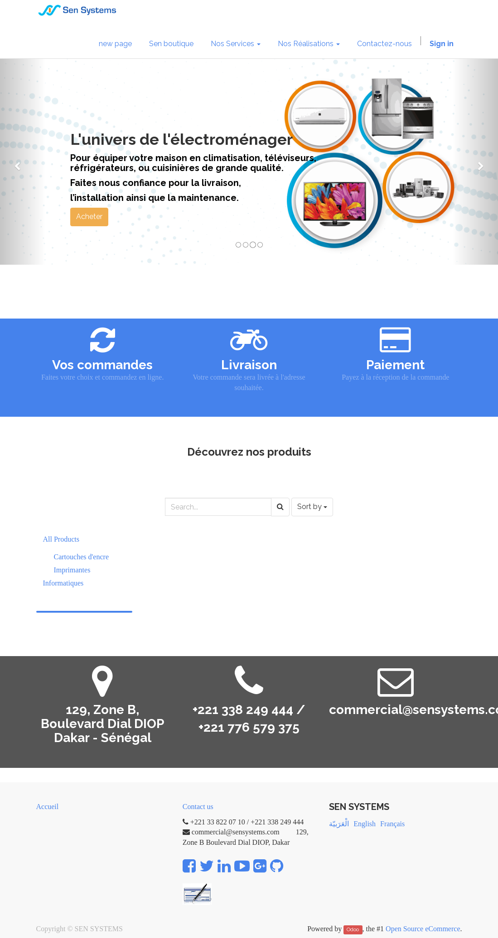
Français (392, 824)
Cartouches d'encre (81, 557)
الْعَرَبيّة (339, 824)
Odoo (353, 929)
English (364, 824)
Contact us (198, 806)
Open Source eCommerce (423, 929)
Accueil (47, 806)
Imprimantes (72, 570)
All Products (61, 539)
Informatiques (63, 583)
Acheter (89, 216)
